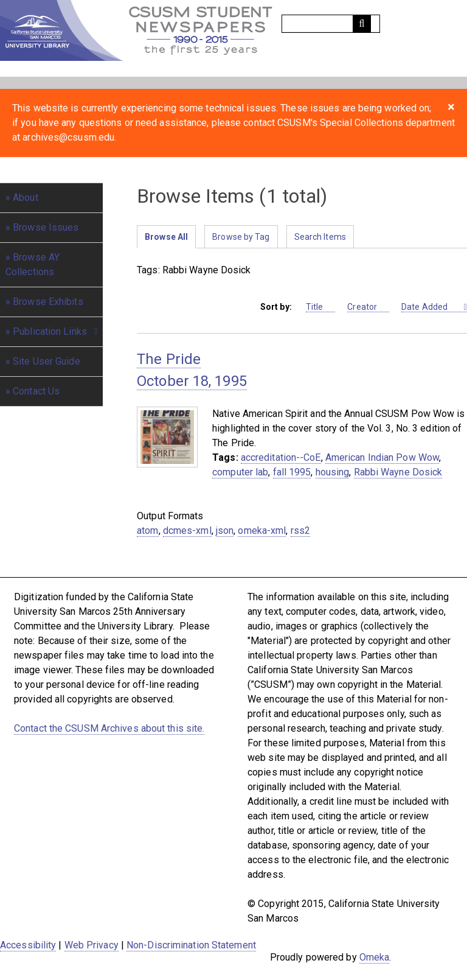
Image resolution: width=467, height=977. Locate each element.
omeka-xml (262, 530)
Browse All (166, 237)
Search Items (320, 237)
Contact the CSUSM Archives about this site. (109, 728)
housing (333, 472)
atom (147, 530)
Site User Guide (46, 361)
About (25, 197)
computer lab (240, 472)
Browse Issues (45, 227)
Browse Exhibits (48, 301)
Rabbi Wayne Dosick (398, 472)
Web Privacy (91, 945)
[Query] (331, 24)
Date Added (431, 307)
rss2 (300, 530)
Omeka (374, 957)
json (225, 530)
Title (321, 307)
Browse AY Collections (32, 264)
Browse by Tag (240, 237)
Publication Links (50, 331)
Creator (368, 307)
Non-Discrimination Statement (191, 945)
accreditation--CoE (281, 457)
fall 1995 (292, 472)
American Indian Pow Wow (382, 457)
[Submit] (362, 24)
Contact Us (36, 391)
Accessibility (28, 945)
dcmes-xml (187, 530)
